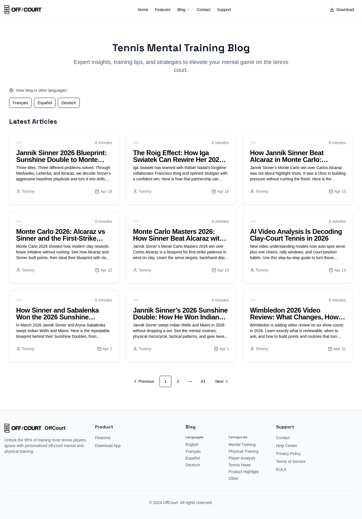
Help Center (286, 445)
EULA (281, 469)
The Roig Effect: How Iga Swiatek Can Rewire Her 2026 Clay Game (178, 159)
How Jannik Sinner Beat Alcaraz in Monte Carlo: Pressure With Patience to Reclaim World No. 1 (289, 163)
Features (163, 9)
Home (143, 9)
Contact (203, 9)
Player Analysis (242, 458)
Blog (183, 9)
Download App (107, 445)
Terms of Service (290, 461)
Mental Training (242, 444)
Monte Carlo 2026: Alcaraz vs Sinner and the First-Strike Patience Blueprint (60, 238)
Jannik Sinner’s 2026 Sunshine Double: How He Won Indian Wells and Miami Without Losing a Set (180, 320)
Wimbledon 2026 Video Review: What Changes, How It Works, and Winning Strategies (297, 317)
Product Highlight (244, 471)
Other (233, 478)
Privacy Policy (288, 453)
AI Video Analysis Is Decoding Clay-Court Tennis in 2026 (296, 235)
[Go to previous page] (144, 381)
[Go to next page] (221, 381)
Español (45, 103)
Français (20, 103)
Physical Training (243, 451)
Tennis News (240, 465)
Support (224, 9)
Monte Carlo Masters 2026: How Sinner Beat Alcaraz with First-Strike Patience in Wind (178, 238)
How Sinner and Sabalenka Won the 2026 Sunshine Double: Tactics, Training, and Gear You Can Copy (61, 320)
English (192, 444)
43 (203, 381)
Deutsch (68, 103)
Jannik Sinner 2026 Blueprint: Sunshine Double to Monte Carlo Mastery (61, 159)
